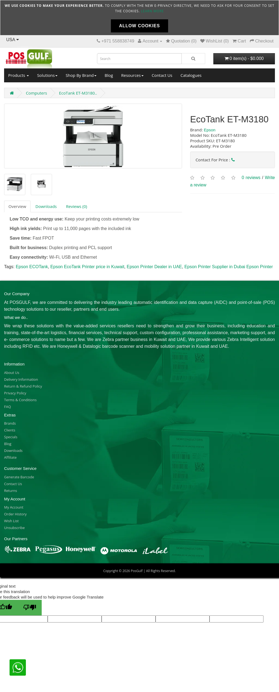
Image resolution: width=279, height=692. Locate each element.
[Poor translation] (30, 607)
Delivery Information (21, 379)
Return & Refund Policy (23, 386)
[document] (139, 17)
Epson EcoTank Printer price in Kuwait (87, 266)
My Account (13, 507)
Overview (17, 206)
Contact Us (162, 75)
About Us (11, 372)
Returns (10, 490)
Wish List (11, 520)
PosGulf (136, 571)
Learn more (152, 11)
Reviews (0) (76, 206)
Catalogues (191, 75)
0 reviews (251, 178)
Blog (109, 75)
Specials (10, 436)
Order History (15, 514)
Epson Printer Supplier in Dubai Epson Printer (228, 266)
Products (18, 75)
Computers (36, 93)
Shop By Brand (81, 75)
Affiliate (10, 457)
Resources (132, 75)
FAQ (7, 406)
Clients (9, 430)
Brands (10, 423)
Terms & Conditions (20, 399)
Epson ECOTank (32, 266)
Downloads (46, 206)
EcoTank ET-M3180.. (78, 93)
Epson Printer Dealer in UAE (154, 266)
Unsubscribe (14, 527)
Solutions (47, 75)
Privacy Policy (15, 393)
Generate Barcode (19, 477)
